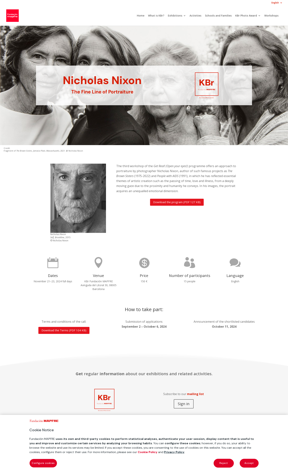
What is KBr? (156, 15)
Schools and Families (218, 15)
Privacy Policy (174, 452)
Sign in (184, 403)
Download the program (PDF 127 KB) (177, 202)
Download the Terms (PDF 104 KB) (64, 330)
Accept (249, 463)
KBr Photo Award (246, 15)
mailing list (195, 394)
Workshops (271, 15)
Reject (223, 463)
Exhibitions (175, 15)
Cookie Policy (147, 452)
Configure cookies (43, 463)
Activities (195, 15)
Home (140, 15)
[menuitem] (276, 4)
